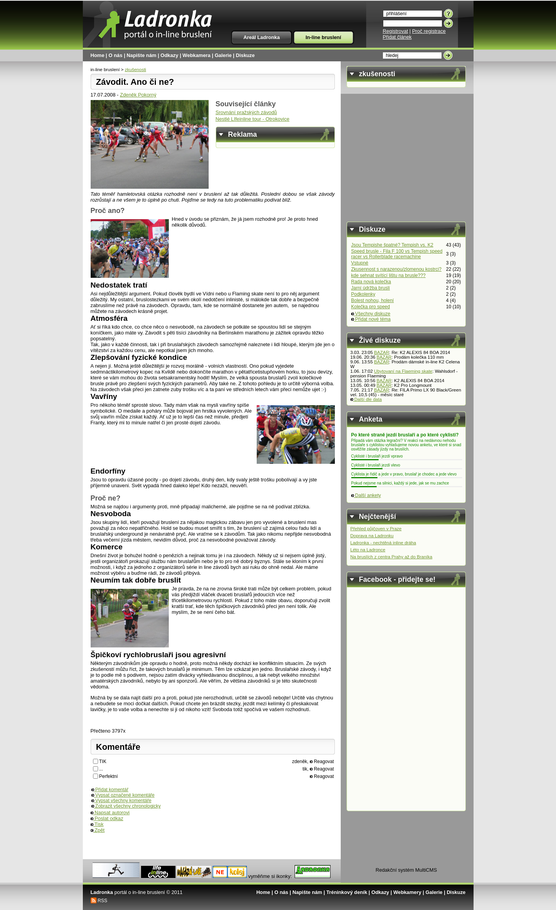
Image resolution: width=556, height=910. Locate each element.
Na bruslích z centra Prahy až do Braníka (391, 556)
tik (304, 769)
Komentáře (118, 747)
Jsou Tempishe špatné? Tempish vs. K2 (392, 245)
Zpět (98, 830)
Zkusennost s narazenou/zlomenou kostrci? (396, 269)
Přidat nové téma (371, 319)
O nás (116, 55)
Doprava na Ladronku (372, 535)
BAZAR (381, 352)
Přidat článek (397, 37)
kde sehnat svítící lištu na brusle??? (388, 275)
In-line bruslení (323, 37)
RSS (102, 900)
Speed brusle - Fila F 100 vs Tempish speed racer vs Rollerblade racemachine (397, 254)
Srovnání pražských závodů (246, 112)
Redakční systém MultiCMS (406, 870)
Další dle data (366, 399)
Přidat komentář (110, 789)
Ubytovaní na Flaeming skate (403, 371)
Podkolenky (363, 294)
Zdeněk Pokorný (138, 95)
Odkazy (170, 55)
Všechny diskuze (370, 313)
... (101, 769)
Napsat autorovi (110, 812)
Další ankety (366, 495)
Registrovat (395, 31)
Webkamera (196, 55)
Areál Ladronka (261, 37)
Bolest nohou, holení (372, 300)
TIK (103, 761)
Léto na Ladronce (368, 549)
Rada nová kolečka (371, 281)
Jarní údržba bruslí (370, 288)
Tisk (97, 824)
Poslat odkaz (107, 818)
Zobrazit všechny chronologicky (126, 806)
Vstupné (359, 263)
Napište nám (141, 55)
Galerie (223, 55)
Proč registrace (429, 31)
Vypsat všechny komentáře (121, 800)
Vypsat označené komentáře (123, 795)
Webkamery (407, 892)
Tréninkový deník (346, 892)
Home (98, 55)
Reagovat (322, 761)
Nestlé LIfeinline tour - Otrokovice (253, 119)
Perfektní (108, 776)
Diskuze (245, 55)
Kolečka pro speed (370, 306)
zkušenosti (135, 69)
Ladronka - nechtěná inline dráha (383, 542)
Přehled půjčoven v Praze (376, 528)
